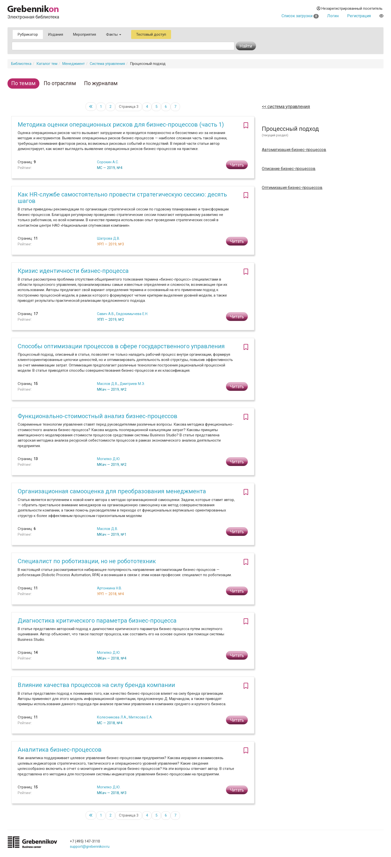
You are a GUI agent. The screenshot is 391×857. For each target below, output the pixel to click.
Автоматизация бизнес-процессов (294, 150)
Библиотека (21, 63)
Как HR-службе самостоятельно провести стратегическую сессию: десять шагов (122, 197)
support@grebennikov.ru (89, 846)
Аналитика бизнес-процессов (59, 749)
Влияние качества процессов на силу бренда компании (96, 685)
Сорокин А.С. (108, 162)
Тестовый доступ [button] (151, 34)
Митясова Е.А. (141, 717)
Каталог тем (46, 63)
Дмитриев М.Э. (132, 384)
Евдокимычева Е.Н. (132, 314)
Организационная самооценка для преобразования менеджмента (112, 491)
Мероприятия (84, 34)
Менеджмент (73, 63)
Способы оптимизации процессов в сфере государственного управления (121, 346)
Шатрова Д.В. (108, 238)
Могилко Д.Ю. (108, 459)
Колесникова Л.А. (112, 717)
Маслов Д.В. (107, 384)
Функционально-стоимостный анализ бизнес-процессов (97, 416)
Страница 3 (128, 106)
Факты (113, 34)
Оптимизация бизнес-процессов (292, 188)
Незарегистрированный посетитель (350, 8)
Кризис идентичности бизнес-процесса (73, 270)
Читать (237, 165)
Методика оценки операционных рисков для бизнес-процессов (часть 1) (121, 124)
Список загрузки (300, 15)
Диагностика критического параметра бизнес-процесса (97, 620)
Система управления (107, 63)
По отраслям (60, 83)
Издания (55, 34)
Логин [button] (333, 15)
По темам (23, 83)
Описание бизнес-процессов (288, 169)
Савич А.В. (105, 314)
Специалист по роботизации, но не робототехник (87, 561)
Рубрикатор (28, 34)
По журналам (101, 83)
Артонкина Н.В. (109, 588)
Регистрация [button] (359, 15)
